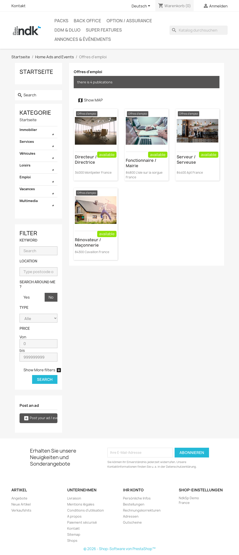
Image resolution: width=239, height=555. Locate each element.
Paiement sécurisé (82, 522)
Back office (87, 21)
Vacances (27, 189)
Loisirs (25, 165)
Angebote (19, 498)
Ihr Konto (133, 490)
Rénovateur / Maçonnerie (88, 242)
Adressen (131, 516)
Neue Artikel (21, 504)
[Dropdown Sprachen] (142, 6)
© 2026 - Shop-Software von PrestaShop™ (119, 548)
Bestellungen (133, 504)
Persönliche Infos (137, 498)
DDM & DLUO (67, 30)
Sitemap (73, 534)
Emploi (25, 177)
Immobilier (28, 129)
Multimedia (29, 201)
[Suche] (198, 30)
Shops (72, 540)
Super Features (104, 30)
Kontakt (18, 5)
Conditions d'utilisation (85, 510)
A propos (74, 516)
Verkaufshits (21, 510)
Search (45, 379)
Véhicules (27, 153)
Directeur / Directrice (86, 159)
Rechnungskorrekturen (142, 510)
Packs (61, 21)
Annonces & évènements (82, 39)
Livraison (74, 498)
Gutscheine (132, 522)
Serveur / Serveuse (186, 159)
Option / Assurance (129, 21)
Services (27, 141)
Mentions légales (80, 504)
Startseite (36, 72)
